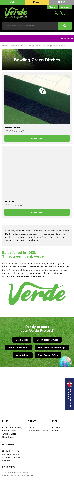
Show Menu (70, 13)
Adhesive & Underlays (13, 427)
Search (65, 26)
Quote (52, 6)
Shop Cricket (22, 355)
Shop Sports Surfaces (47, 339)
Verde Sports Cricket (38, 430)
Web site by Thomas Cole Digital (17, 475)
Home (5, 45)
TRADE (61, 2)
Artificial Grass (9, 433)
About (31, 427)
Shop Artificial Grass (19, 347)
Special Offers (9, 430)
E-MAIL (37, 2)
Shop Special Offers (48, 355)
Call (12, 2)
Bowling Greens (33, 45)
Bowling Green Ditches (54, 45)
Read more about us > (35, 276)
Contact (56, 427)
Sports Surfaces (17, 45)
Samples (65, 6)
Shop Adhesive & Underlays (52, 347)
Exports (55, 430)
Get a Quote (22, 339)
